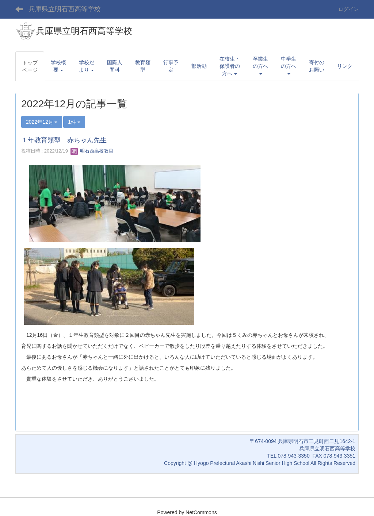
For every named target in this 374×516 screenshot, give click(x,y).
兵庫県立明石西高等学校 (64, 9)
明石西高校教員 (91, 151)
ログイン (348, 9)
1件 (74, 122)
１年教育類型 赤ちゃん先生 (64, 140)
